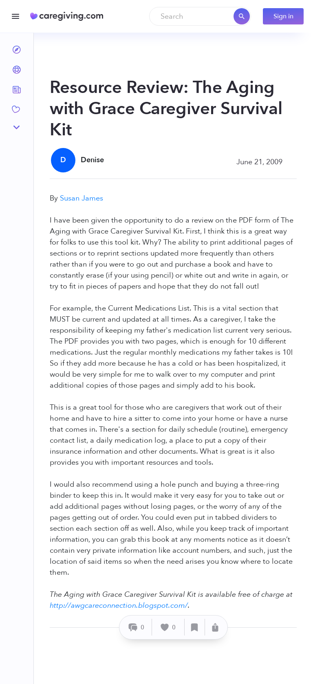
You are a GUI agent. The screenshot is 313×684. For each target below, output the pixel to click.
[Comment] (136, 627)
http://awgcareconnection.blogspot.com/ (119, 605)
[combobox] (200, 16)
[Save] (195, 627)
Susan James (81, 198)
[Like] (168, 627)
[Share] (215, 627)
